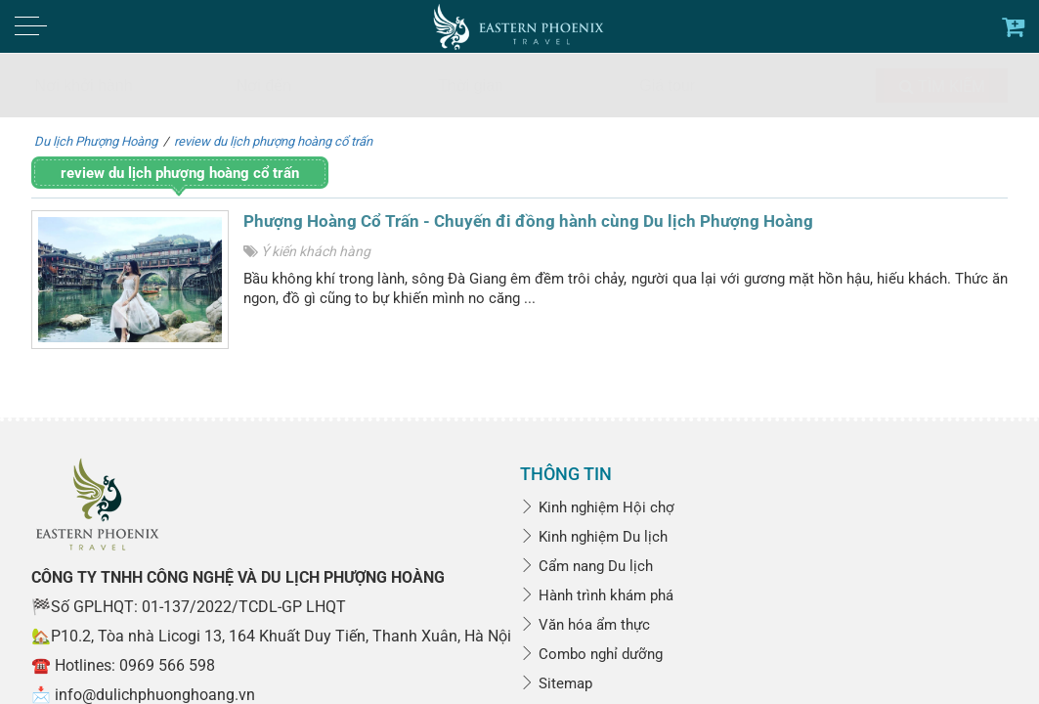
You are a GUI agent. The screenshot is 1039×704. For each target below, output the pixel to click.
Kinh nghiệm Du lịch (594, 537)
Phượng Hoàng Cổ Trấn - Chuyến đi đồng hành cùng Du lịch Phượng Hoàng (528, 221)
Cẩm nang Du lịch (586, 566)
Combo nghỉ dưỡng (591, 654)
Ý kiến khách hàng (315, 251)
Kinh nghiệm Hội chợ (597, 507)
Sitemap (556, 683)
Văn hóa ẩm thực (585, 625)
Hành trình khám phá (596, 595)
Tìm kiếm (942, 86)
